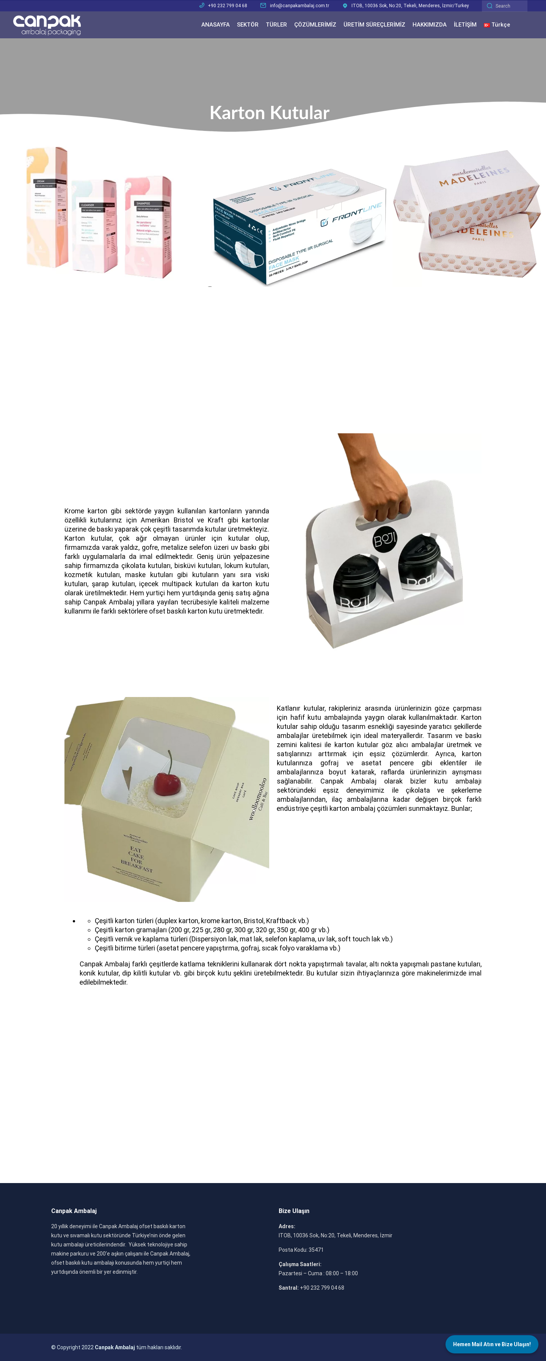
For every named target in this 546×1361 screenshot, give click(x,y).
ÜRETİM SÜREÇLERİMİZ (374, 24)
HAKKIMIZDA (430, 24)
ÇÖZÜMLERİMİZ (315, 24)
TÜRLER (276, 24)
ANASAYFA (215, 24)
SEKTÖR (248, 24)
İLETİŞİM (465, 24)
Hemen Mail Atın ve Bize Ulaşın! (492, 1344)
